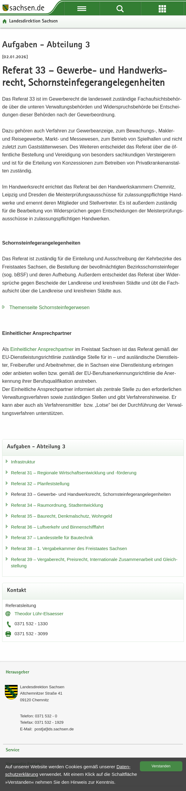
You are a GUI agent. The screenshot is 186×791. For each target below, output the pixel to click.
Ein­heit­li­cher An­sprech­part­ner (42, 349)
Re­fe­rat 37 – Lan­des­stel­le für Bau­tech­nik (52, 537)
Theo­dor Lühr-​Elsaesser (39, 613)
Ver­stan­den (161, 766)
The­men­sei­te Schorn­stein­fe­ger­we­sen (49, 307)
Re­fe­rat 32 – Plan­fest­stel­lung (40, 483)
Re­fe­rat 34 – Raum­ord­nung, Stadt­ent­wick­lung (57, 505)
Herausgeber (17, 672)
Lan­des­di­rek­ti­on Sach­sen (33, 21)
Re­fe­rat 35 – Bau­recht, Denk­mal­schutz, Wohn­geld (61, 516)
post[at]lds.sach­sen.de (54, 729)
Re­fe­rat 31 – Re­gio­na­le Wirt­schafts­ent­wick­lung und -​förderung (74, 472)
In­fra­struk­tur (23, 461)
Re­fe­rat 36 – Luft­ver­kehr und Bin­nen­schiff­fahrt (57, 526)
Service (12, 750)
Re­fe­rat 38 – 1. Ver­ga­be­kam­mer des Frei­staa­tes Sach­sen (69, 548)
